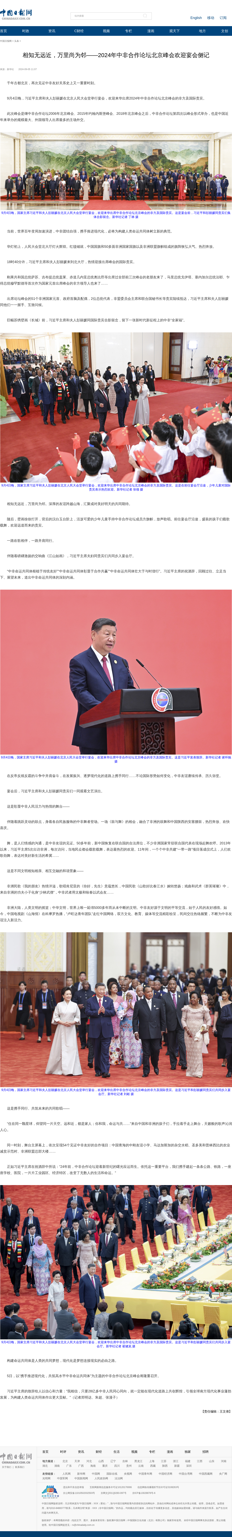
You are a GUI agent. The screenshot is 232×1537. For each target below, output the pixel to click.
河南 (223, 1461)
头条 (16, 41)
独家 (188, 1451)
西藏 (153, 1465)
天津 (77, 1461)
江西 (199, 1461)
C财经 (79, 31)
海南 (93, 1465)
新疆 (177, 1465)
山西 (101, 1461)
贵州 (129, 1465)
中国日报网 (6, 41)
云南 (141, 1465)
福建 (187, 1461)
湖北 (45, 1465)
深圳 (189, 1465)
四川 (117, 1465)
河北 (89, 1461)
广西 (81, 1465)
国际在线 (112, 1473)
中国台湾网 (185, 1473)
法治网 (119, 1478)
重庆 (105, 1465)
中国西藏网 (205, 1473)
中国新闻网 (81, 1478)
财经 (99, 1451)
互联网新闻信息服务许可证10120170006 (111, 1487)
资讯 (51, 31)
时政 (25, 31)
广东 (69, 1465)
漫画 (150, 31)
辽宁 (113, 1461)
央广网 (223, 1473)
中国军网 (62, 1478)
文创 (224, 31)
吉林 (125, 1461)
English (196, 18)
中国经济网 (165, 1473)
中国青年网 (145, 1473)
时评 (63, 1451)
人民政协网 (101, 1478)
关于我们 (6, 1467)
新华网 (81, 1473)
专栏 (128, 31)
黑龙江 (138, 1461)
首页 (3, 31)
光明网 (46, 1478)
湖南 (57, 1465)
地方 (202, 31)
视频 (106, 31)
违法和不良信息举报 (73, 1487)
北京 (65, 1461)
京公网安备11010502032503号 (79, 1493)
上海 (151, 1461)
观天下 (174, 31)
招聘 (205, 1451)
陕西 (165, 1465)
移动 (210, 18)
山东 (211, 1461)
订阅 (223, 18)
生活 (116, 1451)
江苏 (163, 1461)
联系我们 (19, 1467)
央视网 (128, 1473)
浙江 (175, 1461)
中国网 (96, 1473)
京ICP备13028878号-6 (143, 1493)
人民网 (66, 1473)
